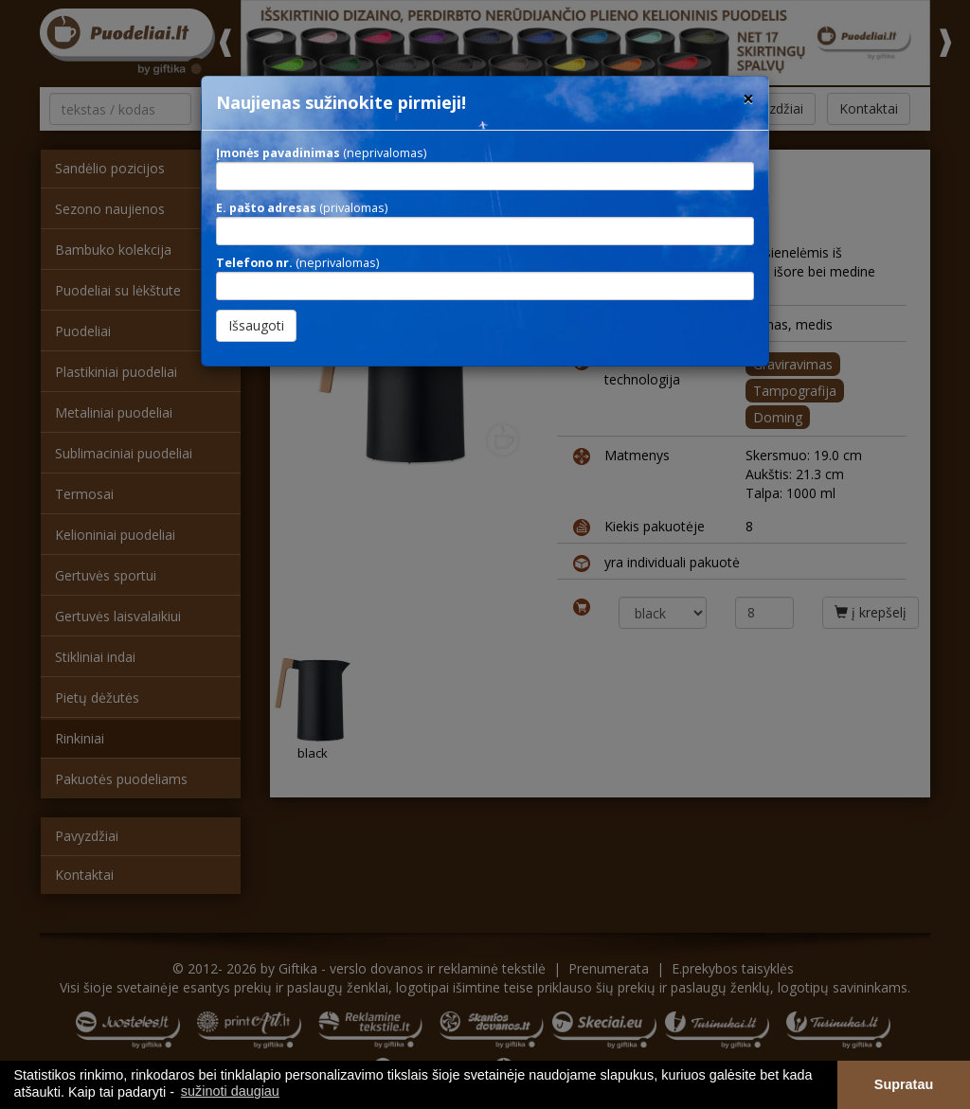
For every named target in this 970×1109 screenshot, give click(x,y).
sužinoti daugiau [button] (230, 1091)
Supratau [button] (903, 1084)
